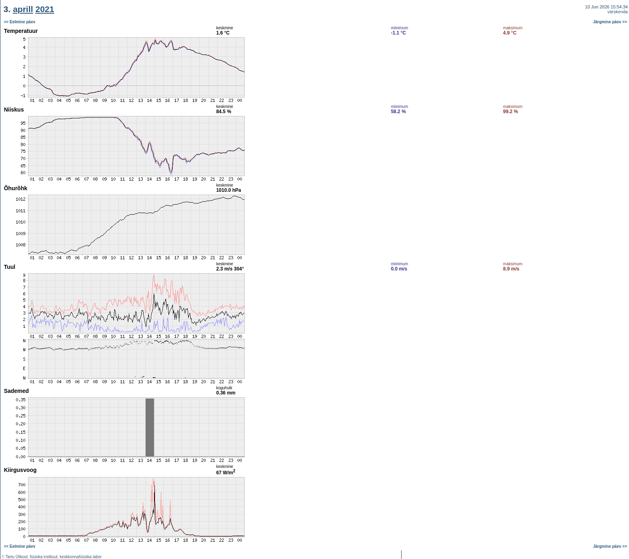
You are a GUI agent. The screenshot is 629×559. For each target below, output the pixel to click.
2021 (44, 9)
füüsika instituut (43, 557)
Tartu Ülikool (17, 557)
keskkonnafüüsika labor (81, 557)
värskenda (617, 11)
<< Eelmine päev (19, 22)
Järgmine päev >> (610, 22)
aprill (23, 9)
